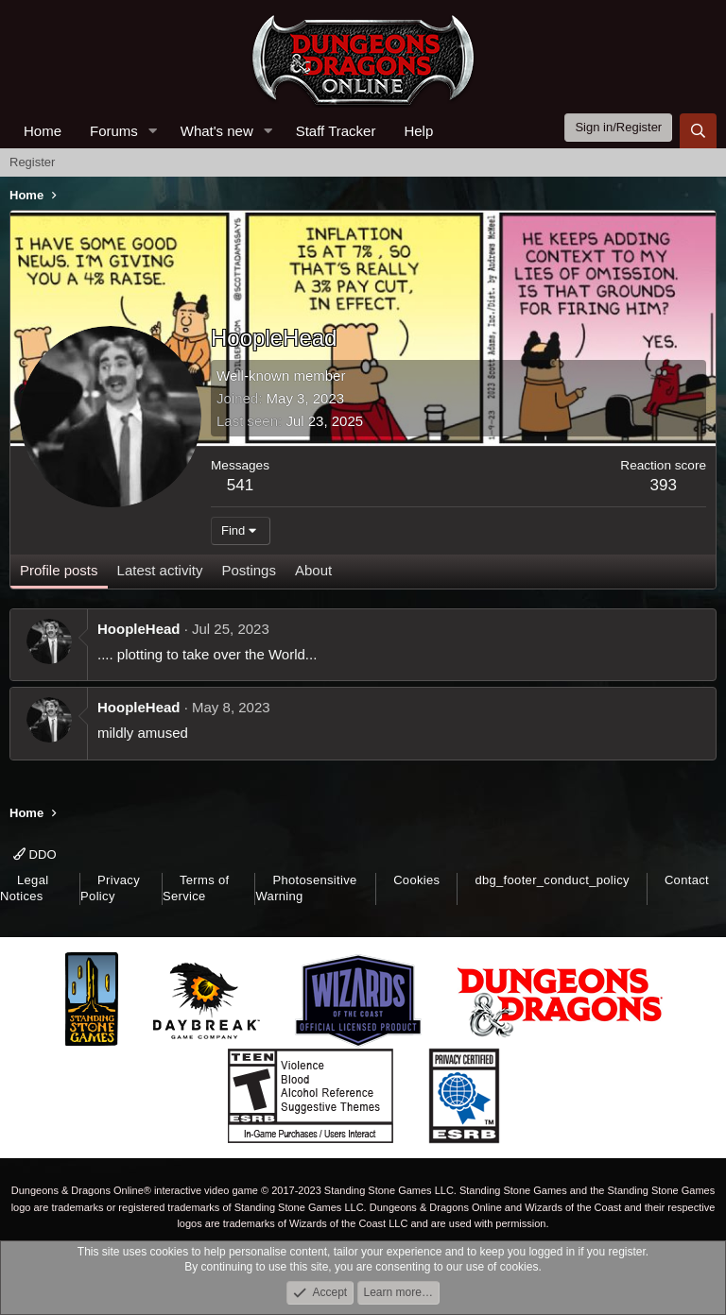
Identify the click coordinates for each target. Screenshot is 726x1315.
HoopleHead (139, 629)
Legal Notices (24, 888)
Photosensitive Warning (305, 888)
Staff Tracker (336, 131)
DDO (35, 854)
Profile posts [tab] (59, 570)
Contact (687, 880)
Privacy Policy (110, 888)
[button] (153, 130)
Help (418, 131)
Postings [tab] (248, 570)
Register (32, 162)
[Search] (698, 130)
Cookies (416, 880)
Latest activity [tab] (160, 570)
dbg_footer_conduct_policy (552, 880)
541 (240, 485)
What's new (217, 131)
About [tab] (313, 570)
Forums (114, 131)
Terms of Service (196, 888)
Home (42, 131)
